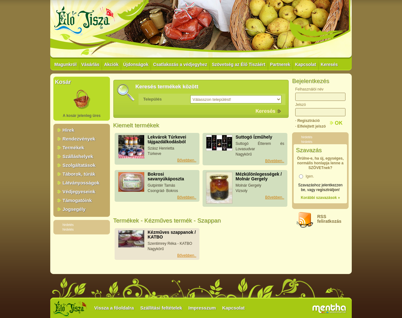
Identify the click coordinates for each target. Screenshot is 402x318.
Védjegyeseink (78, 191)
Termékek (73, 147)
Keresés (329, 64)
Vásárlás (90, 64)
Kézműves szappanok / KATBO (172, 234)
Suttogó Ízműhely (254, 137)
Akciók (111, 64)
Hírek (68, 130)
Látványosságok (81, 182)
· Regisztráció (307, 120)
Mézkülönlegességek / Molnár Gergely (259, 176)
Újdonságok (135, 64)
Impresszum (202, 307)
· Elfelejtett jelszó (310, 126)
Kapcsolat (305, 64)
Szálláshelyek (77, 156)
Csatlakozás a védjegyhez (180, 64)
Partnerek (280, 64)
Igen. (310, 176)
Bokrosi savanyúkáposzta (166, 176)
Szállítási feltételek (161, 307)
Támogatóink (77, 200)
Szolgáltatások (78, 165)
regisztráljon (327, 190)
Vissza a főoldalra (114, 307)
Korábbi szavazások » (320, 197)
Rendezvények (78, 138)
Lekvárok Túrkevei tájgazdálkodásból (167, 139)
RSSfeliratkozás (329, 219)
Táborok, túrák (78, 174)
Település (152, 99)
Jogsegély (73, 209)
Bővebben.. (186, 160)
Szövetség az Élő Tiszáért (238, 64)
